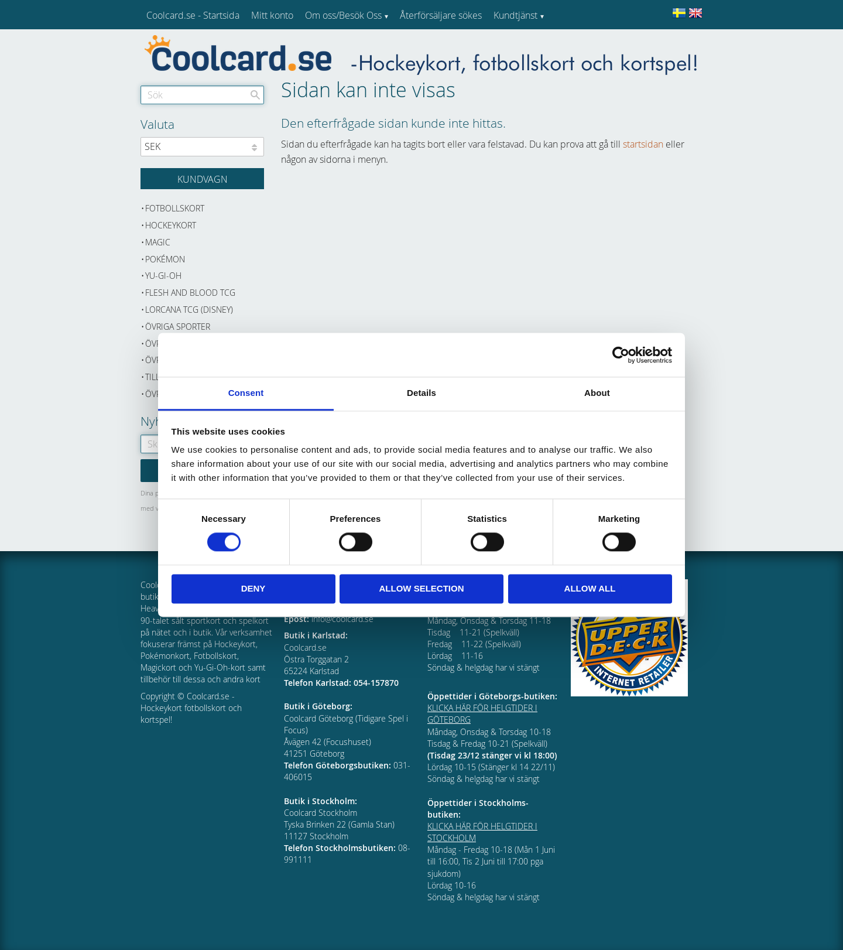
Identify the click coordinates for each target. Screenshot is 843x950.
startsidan (643, 144)
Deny (253, 588)
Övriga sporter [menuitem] (177, 326)
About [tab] (597, 393)
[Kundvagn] (202, 178)
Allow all (590, 588)
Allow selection (421, 588)
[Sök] (255, 95)
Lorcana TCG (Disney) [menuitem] (189, 309)
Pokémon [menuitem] (165, 259)
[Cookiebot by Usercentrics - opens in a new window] (621, 355)
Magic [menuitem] (157, 242)
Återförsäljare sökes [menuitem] (441, 15)
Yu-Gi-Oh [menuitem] (163, 275)
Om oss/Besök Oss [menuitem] (343, 15)
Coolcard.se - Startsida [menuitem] (192, 15)
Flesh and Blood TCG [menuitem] (190, 292)
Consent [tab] (246, 393)
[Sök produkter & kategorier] (202, 95)
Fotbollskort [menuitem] (174, 208)
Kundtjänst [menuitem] (515, 15)
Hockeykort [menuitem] (170, 225)
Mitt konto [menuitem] (272, 15)
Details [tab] (421, 393)
